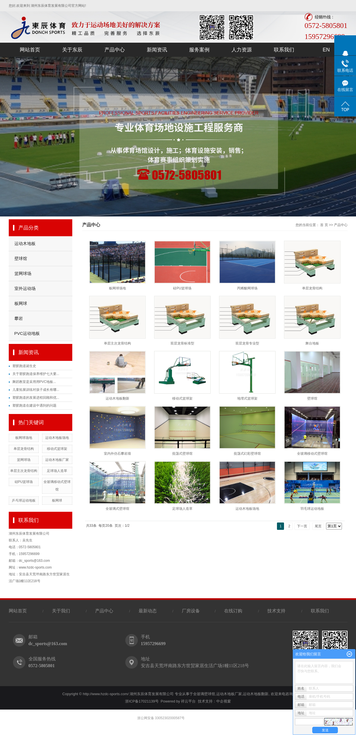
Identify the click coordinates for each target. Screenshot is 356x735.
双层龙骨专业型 (247, 343)
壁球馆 (20, 258)
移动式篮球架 (57, 449)
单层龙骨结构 (24, 449)
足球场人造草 (57, 471)
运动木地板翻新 (117, 398)
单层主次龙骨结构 (23, 471)
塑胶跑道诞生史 (24, 366)
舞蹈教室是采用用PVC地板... (34, 382)
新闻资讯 (157, 50)
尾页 (318, 526)
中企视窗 (223, 701)
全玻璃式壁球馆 (117, 509)
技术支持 (276, 610)
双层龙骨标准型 (182, 343)
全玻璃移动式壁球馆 (312, 454)
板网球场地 (23, 438)
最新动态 (148, 610)
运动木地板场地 (57, 438)
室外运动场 (25, 288)
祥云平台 (188, 701)
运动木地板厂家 (57, 460)
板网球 (20, 303)
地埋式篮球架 (247, 398)
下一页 (302, 526)
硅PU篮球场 (24, 482)
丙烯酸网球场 (247, 288)
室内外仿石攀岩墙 (117, 454)
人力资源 (241, 50)
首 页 (324, 225)
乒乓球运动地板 (24, 500)
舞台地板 (312, 343)
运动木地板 (25, 243)
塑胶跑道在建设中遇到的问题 (34, 405)
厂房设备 (191, 610)
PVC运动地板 (27, 333)
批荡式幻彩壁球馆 (247, 454)
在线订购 (233, 610)
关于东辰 (72, 50)
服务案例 (199, 50)
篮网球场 (22, 273)
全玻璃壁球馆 (204, 694)
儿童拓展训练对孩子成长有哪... (35, 390)
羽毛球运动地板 (312, 509)
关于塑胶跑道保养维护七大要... (35, 374)
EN (326, 50)
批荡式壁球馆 (182, 454)
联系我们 (284, 50)
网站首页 (30, 50)
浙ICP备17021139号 (142, 701)
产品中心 (114, 50)
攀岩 (18, 318)
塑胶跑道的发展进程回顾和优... (35, 398)
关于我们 (61, 610)
